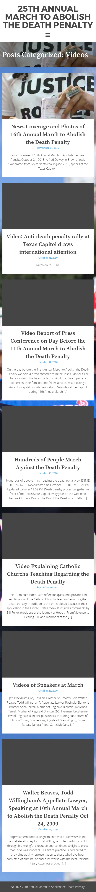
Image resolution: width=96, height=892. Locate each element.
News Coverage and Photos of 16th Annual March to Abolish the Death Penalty (48, 134)
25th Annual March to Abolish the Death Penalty (48, 17)
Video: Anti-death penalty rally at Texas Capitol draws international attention (48, 244)
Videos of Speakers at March (48, 685)
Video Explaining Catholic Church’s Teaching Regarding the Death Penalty (48, 574)
